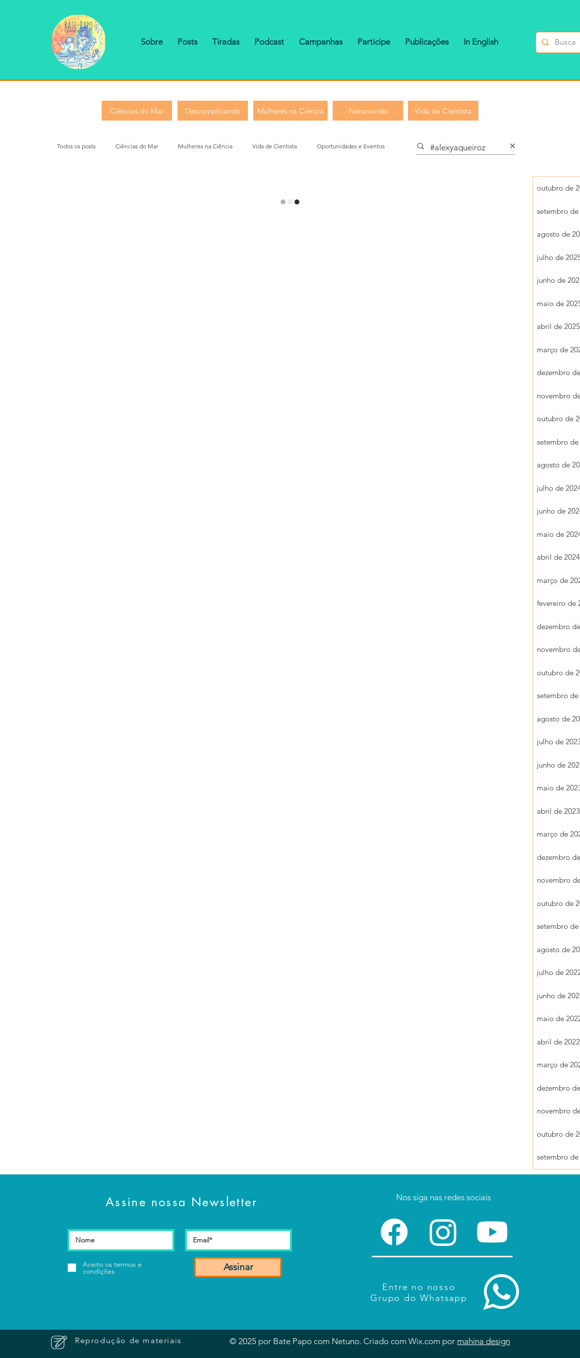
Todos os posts (76, 146)
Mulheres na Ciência (205, 146)
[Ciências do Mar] (137, 111)
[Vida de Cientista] (443, 111)
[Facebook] (394, 1232)
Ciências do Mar (137, 146)
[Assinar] (238, 1267)
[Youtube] (492, 1232)
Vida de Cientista (274, 146)
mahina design (483, 1341)
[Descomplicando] (212, 111)
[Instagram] (443, 1232)
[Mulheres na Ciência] (290, 111)
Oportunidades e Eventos (351, 146)
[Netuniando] (368, 111)
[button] (151, 41)
